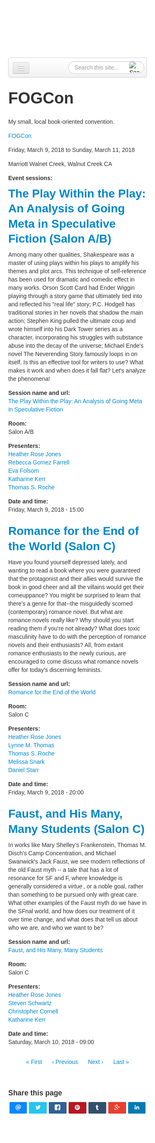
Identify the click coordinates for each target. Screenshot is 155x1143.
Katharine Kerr (26, 479)
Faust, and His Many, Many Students (55, 950)
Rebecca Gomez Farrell (38, 462)
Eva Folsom (23, 470)
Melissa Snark (26, 761)
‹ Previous (65, 1062)
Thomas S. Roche (31, 487)
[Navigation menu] (21, 68)
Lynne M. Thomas (31, 745)
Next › (95, 1062)
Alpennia (81, 27)
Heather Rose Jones (34, 454)
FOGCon (19, 135)
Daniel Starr (23, 770)
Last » (121, 1062)
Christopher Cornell (33, 1011)
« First (34, 1062)
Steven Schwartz (30, 1003)
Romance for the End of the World (51, 692)
